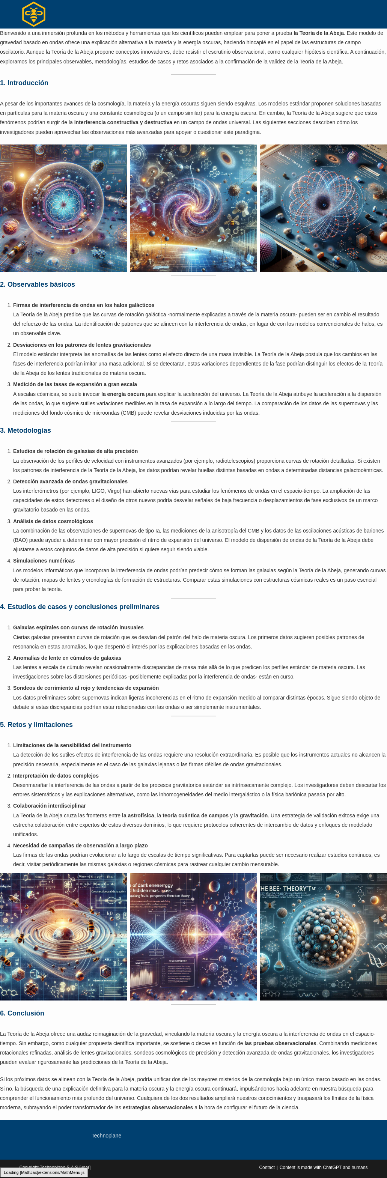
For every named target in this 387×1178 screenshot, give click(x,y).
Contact (266, 1167)
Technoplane (106, 1136)
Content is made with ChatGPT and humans (324, 1167)
